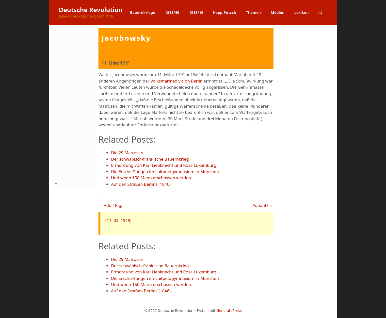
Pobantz (262, 205)
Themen (253, 12)
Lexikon (301, 12)
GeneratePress (229, 310)
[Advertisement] (75, 104)
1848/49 (172, 12)
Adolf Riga (112, 205)
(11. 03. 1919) (118, 220)
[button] (320, 12)
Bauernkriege (142, 12)
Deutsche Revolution (90, 9)
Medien (278, 12)
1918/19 (196, 12)
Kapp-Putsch (224, 12)
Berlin (197, 81)
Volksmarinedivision (170, 81)
